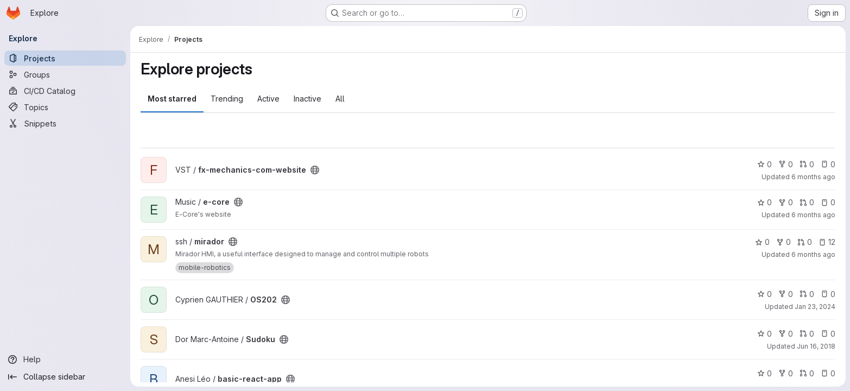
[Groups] (65, 74)
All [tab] (340, 98)
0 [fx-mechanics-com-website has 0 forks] (785, 164)
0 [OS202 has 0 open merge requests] (807, 294)
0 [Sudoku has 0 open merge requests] (807, 333)
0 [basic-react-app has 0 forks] (785, 373)
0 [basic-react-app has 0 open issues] (828, 373)
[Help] (65, 359)
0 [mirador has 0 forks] (783, 242)
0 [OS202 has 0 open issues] (828, 294)
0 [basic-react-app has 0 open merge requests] (807, 373)
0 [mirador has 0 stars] (762, 242)
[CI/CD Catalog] (65, 90)
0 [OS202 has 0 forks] (785, 294)
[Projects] (65, 58)
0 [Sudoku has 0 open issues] (828, 333)
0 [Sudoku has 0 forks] (785, 333)
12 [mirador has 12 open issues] (827, 242)
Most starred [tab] (172, 98)
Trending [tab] (227, 98)
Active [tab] (268, 98)
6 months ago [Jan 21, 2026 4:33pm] (813, 215)
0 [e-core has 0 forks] (785, 202)
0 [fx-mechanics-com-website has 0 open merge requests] (807, 164)
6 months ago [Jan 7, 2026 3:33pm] (813, 254)
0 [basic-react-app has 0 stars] (764, 373)
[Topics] (65, 107)
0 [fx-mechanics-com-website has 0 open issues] (828, 164)
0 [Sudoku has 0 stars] (764, 333)
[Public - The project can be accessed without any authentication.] (314, 170)
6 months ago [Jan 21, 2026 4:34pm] (813, 177)
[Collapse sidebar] (65, 376)
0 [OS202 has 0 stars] (764, 294)
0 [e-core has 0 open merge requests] (807, 202)
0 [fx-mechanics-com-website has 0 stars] (764, 164)
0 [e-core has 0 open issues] (828, 202)
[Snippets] (65, 123)
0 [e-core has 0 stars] (764, 202)
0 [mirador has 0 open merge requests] (804, 242)
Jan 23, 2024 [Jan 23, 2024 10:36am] (815, 306)
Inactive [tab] (307, 98)
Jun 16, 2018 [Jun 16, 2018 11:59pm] (816, 346)
